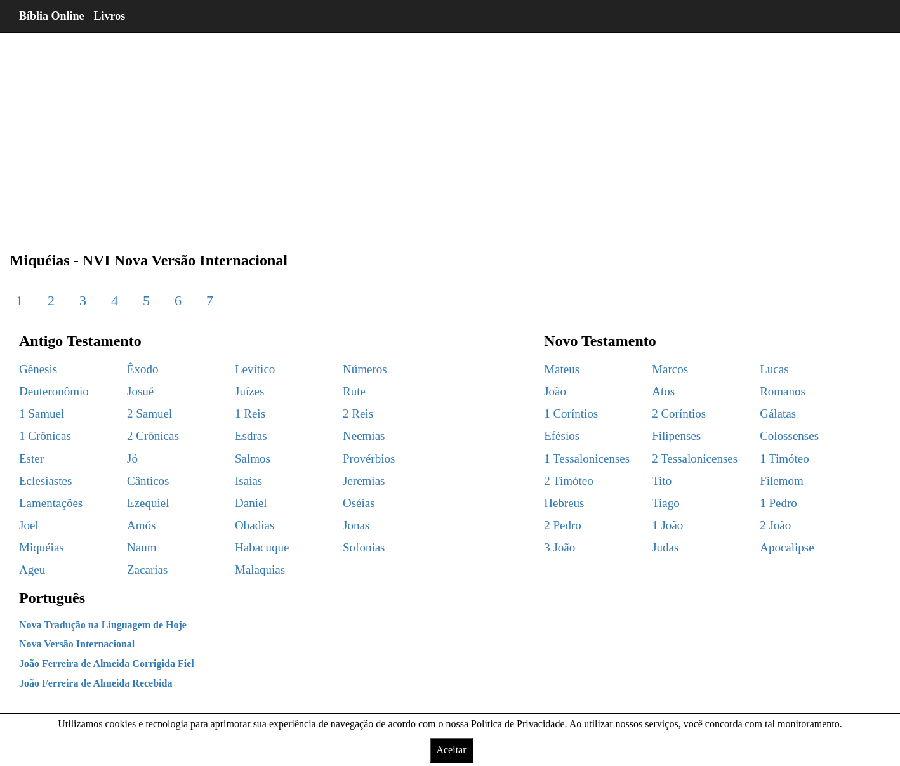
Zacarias (147, 569)
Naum (141, 547)
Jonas (356, 525)
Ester (31, 458)
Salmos (252, 458)
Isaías (248, 480)
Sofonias (364, 547)
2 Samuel (149, 413)
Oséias (359, 503)
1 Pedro (778, 503)
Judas (665, 547)
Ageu (32, 569)
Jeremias (364, 480)
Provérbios (369, 458)
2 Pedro (562, 525)
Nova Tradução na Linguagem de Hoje (103, 624)
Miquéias (41, 547)
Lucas (774, 369)
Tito (662, 480)
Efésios (561, 435)
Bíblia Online (51, 16)
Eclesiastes (45, 480)
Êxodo (143, 369)
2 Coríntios (679, 413)
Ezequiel (148, 503)
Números (365, 369)
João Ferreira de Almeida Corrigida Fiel (106, 663)
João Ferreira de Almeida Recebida (95, 683)
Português (52, 598)
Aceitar (451, 749)
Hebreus (564, 503)
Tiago (666, 503)
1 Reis (250, 413)
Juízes (249, 391)
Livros (110, 16)
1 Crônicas (45, 435)
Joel (29, 525)
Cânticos (148, 480)
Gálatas (778, 413)
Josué (140, 391)
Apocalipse (787, 547)
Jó (132, 458)
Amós (141, 525)
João (555, 391)
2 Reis (358, 413)
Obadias (254, 525)
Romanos (782, 391)
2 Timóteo (568, 480)
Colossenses (789, 435)
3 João (559, 547)
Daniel (251, 503)
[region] (450, 133)
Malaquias (260, 569)
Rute (354, 391)
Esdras (251, 435)
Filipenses (676, 435)
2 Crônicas (153, 435)
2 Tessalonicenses (695, 458)
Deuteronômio (54, 391)
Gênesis (38, 369)
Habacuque (262, 547)
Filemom (782, 480)
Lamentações (51, 503)
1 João (667, 525)
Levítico (255, 369)
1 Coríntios (571, 413)
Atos (663, 391)
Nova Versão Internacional (77, 643)
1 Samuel (41, 413)
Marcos (670, 369)
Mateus (561, 369)
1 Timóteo (784, 458)
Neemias (364, 435)
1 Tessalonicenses (587, 458)
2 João (775, 525)
